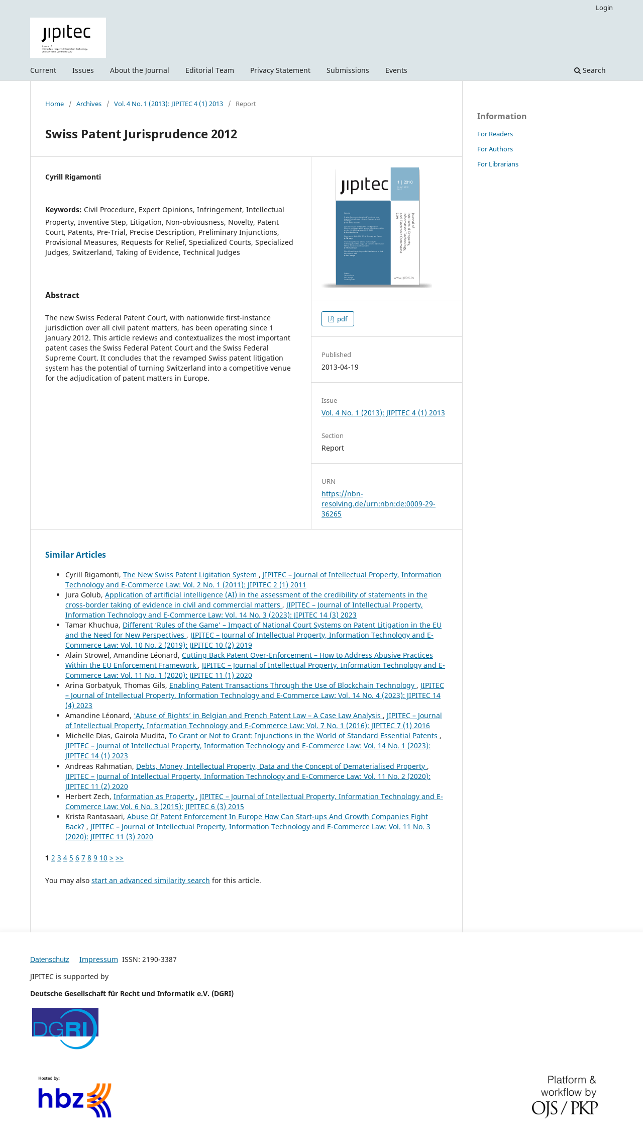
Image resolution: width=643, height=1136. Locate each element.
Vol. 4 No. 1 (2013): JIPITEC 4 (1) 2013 (168, 103)
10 (103, 857)
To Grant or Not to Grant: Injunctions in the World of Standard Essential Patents (304, 735)
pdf (341, 318)
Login (604, 7)
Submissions (348, 70)
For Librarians (497, 163)
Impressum (98, 959)
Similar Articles (75, 554)
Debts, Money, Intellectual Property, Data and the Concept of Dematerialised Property (281, 766)
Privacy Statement (280, 70)
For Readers (495, 133)
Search (590, 70)
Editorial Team (209, 70)
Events (396, 70)
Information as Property (155, 796)
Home (54, 103)
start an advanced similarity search (150, 880)
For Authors (495, 148)
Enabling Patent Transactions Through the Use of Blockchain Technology (292, 685)
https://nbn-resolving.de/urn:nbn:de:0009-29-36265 (379, 503)
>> (120, 857)
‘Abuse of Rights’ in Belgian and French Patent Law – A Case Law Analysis (258, 715)
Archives (88, 103)
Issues (83, 70)
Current (43, 70)
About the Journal (139, 70)
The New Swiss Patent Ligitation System (191, 574)
